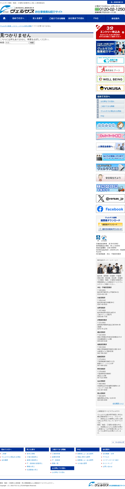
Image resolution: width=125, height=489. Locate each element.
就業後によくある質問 (85, 460)
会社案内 (115, 18)
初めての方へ (18, 18)
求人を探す (37, 18)
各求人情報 (31, 454)
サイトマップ (107, 463)
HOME (4, 18)
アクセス (106, 457)
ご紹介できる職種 (57, 18)
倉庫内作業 (56, 457)
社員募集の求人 (32, 470)
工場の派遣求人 (32, 457)
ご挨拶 (4, 454)
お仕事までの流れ (76, 18)
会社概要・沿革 (108, 454)
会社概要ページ (118, 403)
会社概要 (5, 460)
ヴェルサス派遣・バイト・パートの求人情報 (16, 26)
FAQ (96, 18)
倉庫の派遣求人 (32, 460)
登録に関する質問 (83, 457)
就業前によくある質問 (85, 454)
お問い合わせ (107, 466)
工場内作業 (56, 454)
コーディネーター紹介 (111, 460)
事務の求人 (31, 466)
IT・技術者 (56, 460)
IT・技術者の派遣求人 (34, 463)
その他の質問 (82, 463)
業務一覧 (55, 463)
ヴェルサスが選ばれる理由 (111, 111)
